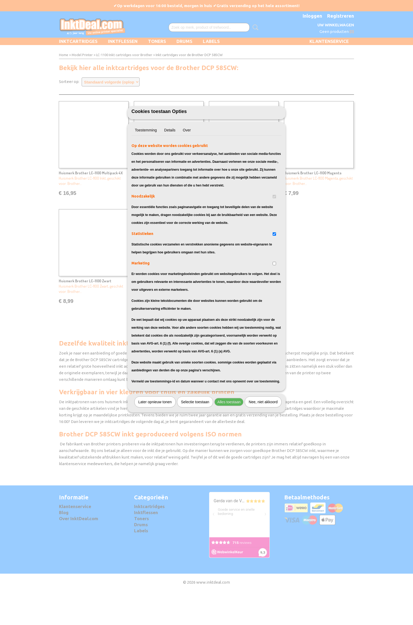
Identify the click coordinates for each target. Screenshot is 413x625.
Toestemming (146, 159)
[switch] (274, 226)
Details (169, 159)
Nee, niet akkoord (263, 431)
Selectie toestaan (195, 431)
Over (187, 159)
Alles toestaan (228, 431)
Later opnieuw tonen (155, 431)
